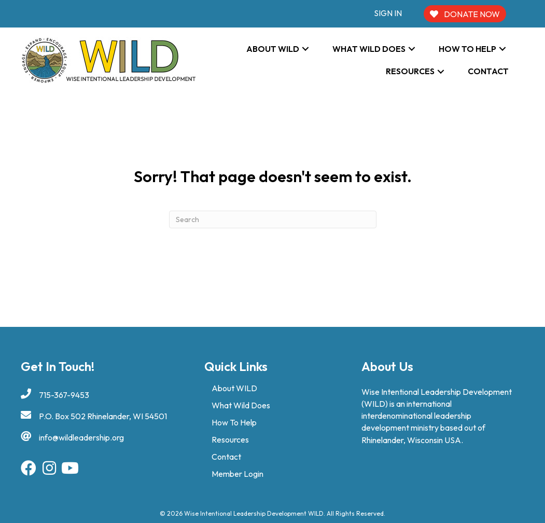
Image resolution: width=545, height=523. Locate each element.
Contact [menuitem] (226, 456)
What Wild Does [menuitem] (241, 405)
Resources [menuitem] (230, 439)
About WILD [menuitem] (234, 388)
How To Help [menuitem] (234, 422)
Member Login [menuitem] (237, 474)
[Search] (272, 219)
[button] (305, 49)
